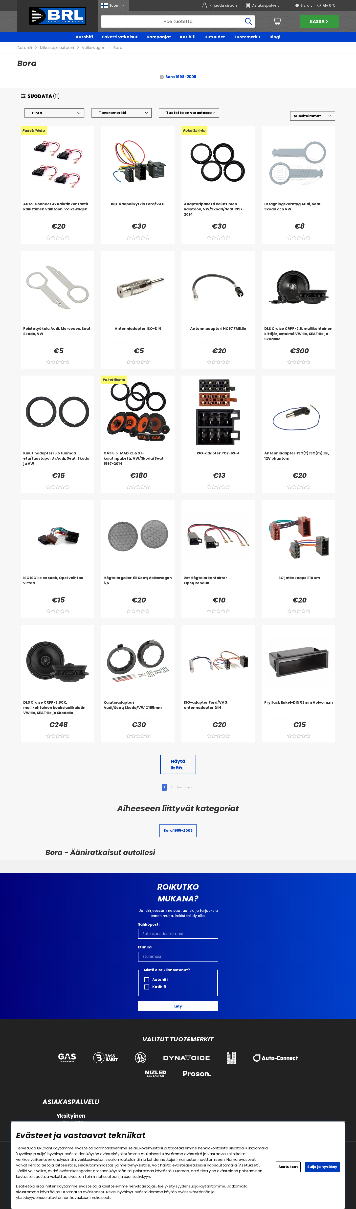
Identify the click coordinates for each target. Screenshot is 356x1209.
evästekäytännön (194, 1191)
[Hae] (178, 21)
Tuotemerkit (247, 37)
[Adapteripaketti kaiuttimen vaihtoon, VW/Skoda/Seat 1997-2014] (218, 212)
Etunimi (145, 947)
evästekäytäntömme (120, 1153)
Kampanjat (159, 37)
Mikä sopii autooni (57, 48)
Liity (178, 1006)
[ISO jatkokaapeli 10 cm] (298, 585)
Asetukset (288, 1166)
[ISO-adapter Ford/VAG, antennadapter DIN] (218, 710)
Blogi (274, 37)
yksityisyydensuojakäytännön (42, 1197)
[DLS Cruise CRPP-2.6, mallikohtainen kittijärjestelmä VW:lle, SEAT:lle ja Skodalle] (298, 336)
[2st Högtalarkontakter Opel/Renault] (218, 585)
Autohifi (84, 37)
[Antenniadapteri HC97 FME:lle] (218, 336)
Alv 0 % (329, 5)
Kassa (319, 21)
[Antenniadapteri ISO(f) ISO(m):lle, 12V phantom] (298, 461)
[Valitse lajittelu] (312, 116)
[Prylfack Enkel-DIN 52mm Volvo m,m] (298, 710)
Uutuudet (214, 37)
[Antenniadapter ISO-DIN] (138, 336)
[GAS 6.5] (138, 461)
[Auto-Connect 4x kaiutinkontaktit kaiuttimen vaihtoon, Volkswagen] (57, 212)
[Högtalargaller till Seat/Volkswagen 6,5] (138, 585)
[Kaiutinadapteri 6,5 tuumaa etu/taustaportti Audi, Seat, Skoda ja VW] (57, 461)
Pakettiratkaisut (120, 37)
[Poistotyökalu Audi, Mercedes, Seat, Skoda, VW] (57, 336)
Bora (117, 48)
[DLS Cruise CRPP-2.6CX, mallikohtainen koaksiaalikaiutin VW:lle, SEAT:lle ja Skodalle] (57, 710)
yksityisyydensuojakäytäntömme (195, 1186)
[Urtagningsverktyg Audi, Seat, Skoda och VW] (298, 212)
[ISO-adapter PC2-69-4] (218, 461)
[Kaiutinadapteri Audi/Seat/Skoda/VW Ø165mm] (138, 710)
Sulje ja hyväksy (322, 1166)
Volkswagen (93, 48)
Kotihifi (188, 37)
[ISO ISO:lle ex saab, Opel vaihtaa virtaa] (57, 585)
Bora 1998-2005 (180, 77)
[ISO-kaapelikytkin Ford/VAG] (138, 212)
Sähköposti (148, 924)
